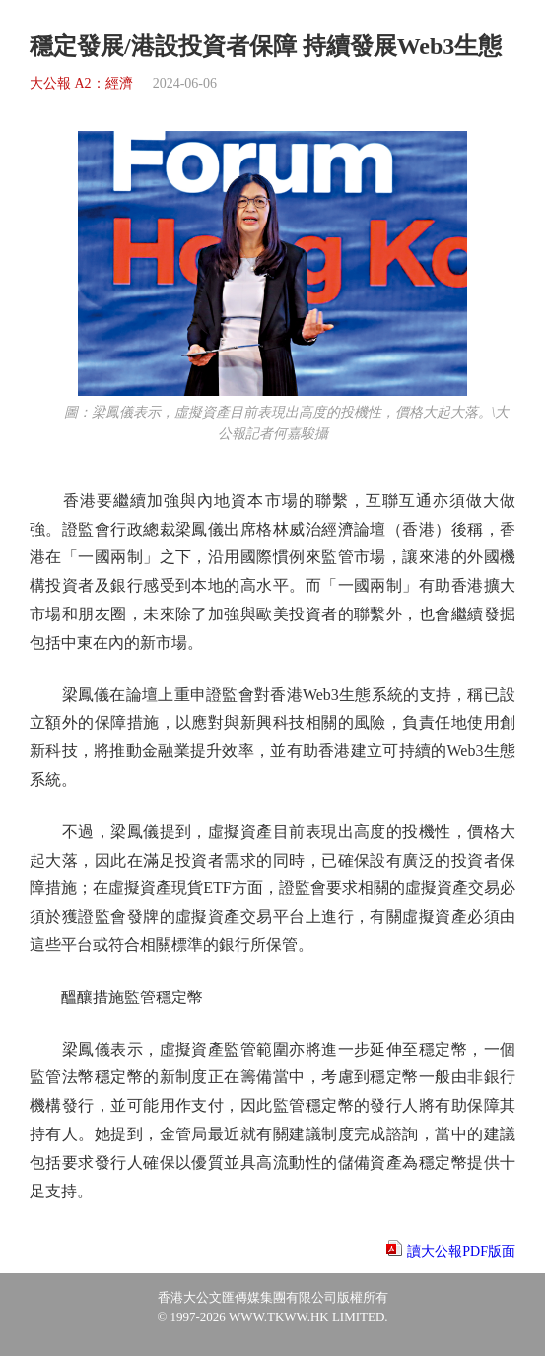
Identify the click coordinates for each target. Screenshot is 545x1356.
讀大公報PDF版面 (461, 1251)
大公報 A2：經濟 (81, 83)
